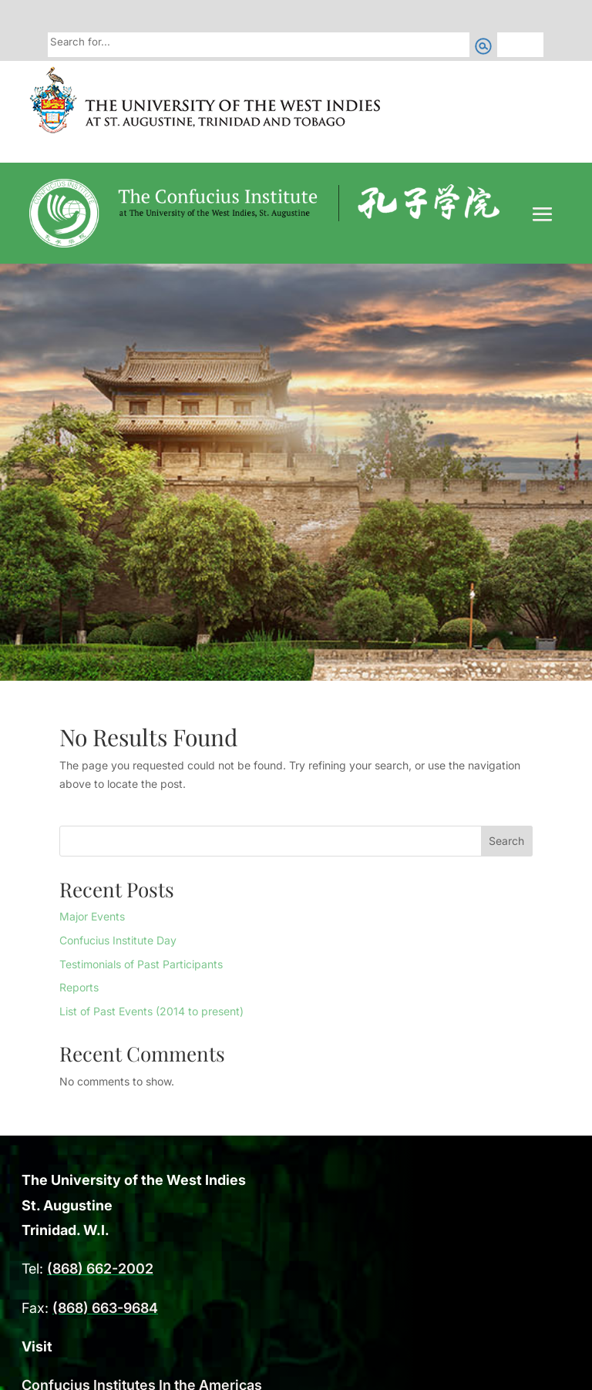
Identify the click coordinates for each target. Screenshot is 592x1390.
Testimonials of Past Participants (141, 964)
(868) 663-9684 (105, 1308)
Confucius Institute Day (118, 940)
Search (506, 840)
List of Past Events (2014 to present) (151, 1011)
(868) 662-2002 (100, 1268)
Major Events (92, 916)
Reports (79, 987)
